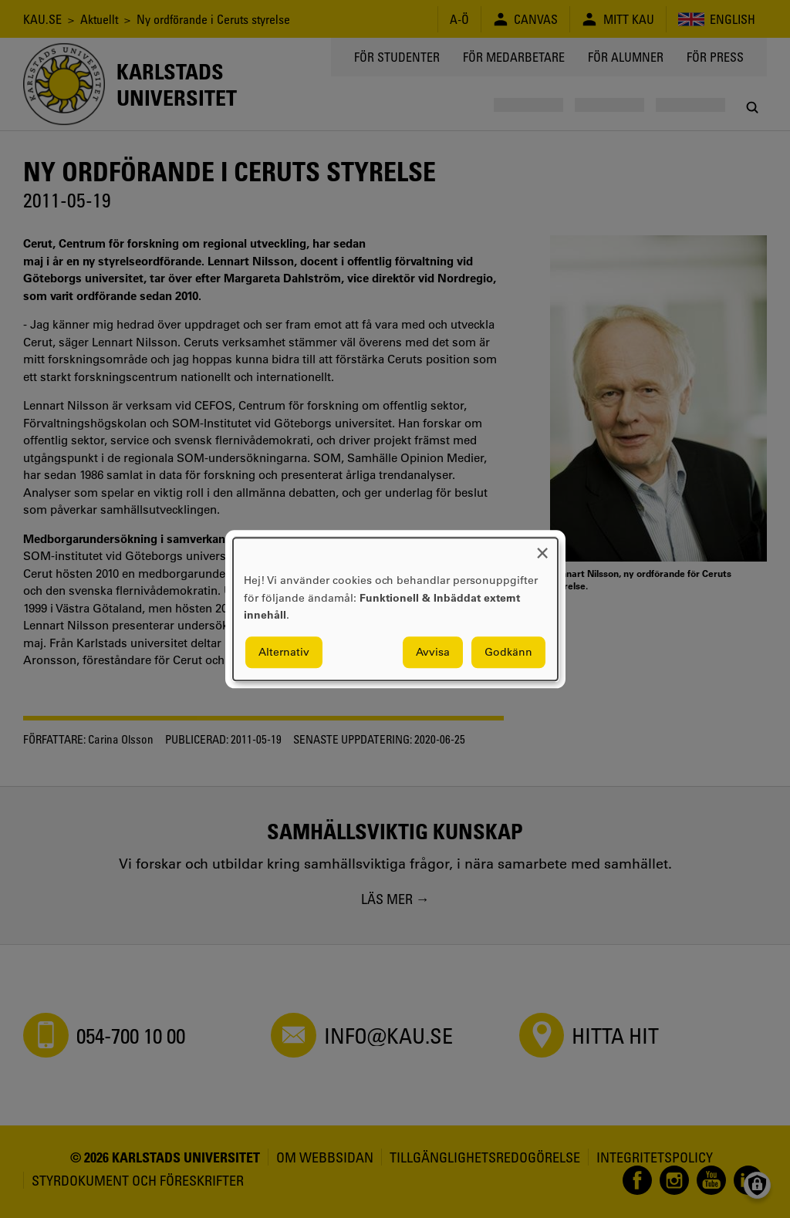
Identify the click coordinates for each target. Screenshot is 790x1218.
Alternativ (283, 652)
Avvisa (433, 652)
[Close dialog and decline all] (542, 547)
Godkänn (508, 652)
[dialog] (395, 609)
